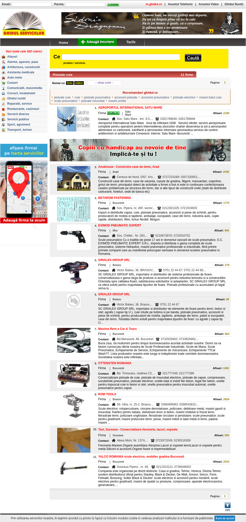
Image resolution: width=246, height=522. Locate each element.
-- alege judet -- (104, 82)
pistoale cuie (62, 97)
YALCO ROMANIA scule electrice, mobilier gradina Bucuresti (141, 456)
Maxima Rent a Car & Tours (117, 329)
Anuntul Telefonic (180, 4)
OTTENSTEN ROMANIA (114, 363)
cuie (77, 97)
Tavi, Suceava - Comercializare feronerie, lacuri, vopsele (137, 429)
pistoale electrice (184, 97)
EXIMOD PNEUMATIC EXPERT (119, 225)
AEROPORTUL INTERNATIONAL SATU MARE (130, 107)
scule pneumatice (65, 101)
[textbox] (121, 57)
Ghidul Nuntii (234, 4)
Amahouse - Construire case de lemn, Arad (128, 167)
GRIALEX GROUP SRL (114, 260)
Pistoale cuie (62, 75)
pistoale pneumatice (97, 97)
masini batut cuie (210, 97)
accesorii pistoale (125, 97)
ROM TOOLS (107, 394)
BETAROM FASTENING (114, 198)
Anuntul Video (209, 4)
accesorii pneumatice (155, 97)
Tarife (130, 42)
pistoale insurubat (93, 101)
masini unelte (117, 101)
